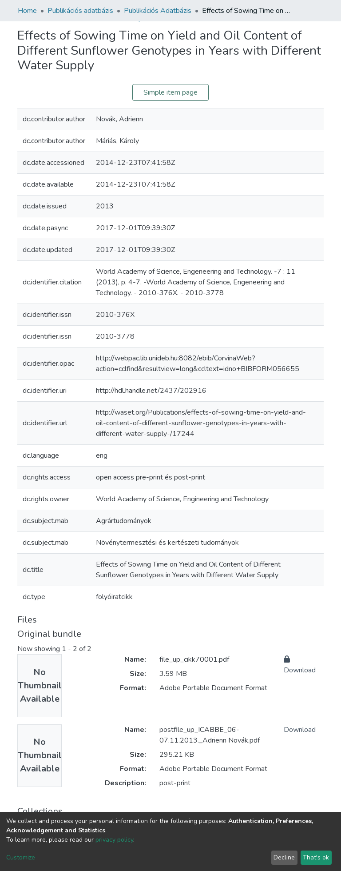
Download (300, 730)
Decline (284, 857)
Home (27, 11)
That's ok (316, 857)
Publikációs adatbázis (80, 11)
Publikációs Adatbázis (157, 11)
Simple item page (170, 92)
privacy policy (114, 839)
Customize (20, 857)
